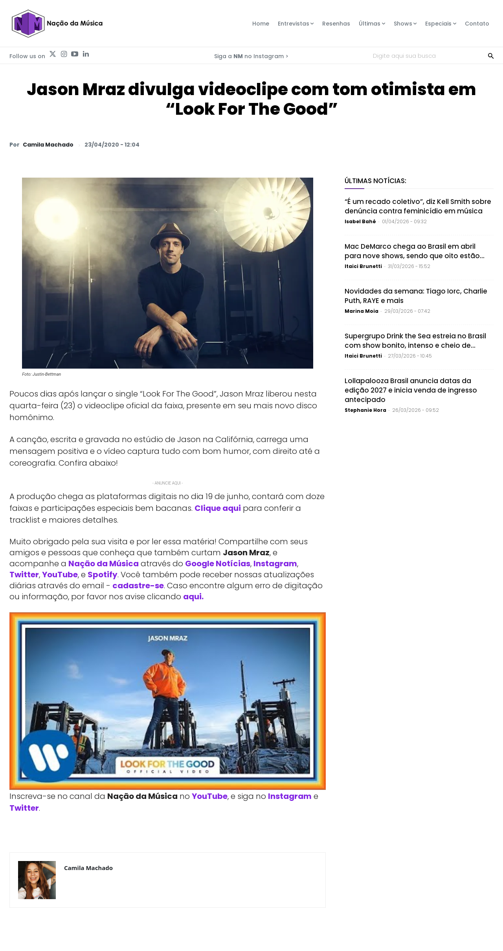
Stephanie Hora (365, 410)
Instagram (275, 563)
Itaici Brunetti (363, 266)
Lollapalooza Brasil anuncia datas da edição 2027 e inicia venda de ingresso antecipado (411, 390)
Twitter (24, 574)
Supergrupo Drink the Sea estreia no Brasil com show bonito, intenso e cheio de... (415, 340)
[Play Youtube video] (167, 701)
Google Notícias (217, 563)
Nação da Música (103, 563)
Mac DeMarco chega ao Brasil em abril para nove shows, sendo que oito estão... (415, 251)
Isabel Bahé (360, 221)
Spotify (102, 574)
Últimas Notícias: (375, 180)
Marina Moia (361, 311)
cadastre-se (138, 585)
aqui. (193, 596)
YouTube (60, 574)
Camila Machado (48, 144)
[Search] (491, 55)
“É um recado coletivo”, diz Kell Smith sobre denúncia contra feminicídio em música (418, 206)
